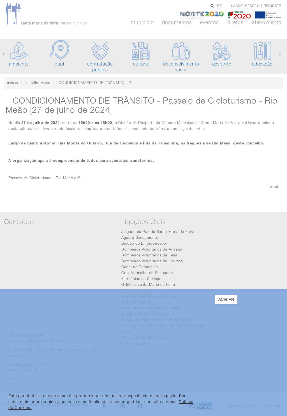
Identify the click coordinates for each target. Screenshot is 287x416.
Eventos (209, 22)
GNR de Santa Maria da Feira (148, 284)
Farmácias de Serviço (140, 278)
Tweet (273, 186)
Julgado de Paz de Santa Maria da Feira (157, 231)
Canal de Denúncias (139, 267)
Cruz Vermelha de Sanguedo (147, 272)
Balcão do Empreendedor (144, 243)
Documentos (177, 22)
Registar (272, 6)
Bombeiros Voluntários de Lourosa (152, 261)
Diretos (235, 22)
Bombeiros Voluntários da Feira (149, 255)
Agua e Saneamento (139, 237)
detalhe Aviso (38, 82)
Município (142, 22)
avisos (12, 82)
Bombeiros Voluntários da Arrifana (151, 249)
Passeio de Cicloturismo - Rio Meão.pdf (44, 178)
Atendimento (266, 22)
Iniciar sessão (245, 6)
